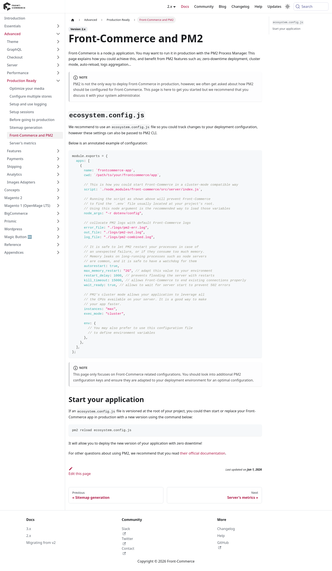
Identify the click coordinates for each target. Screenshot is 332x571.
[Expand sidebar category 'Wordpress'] (58, 229)
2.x (28, 535)
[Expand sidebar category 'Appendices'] (58, 252)
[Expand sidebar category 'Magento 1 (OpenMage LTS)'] (58, 205)
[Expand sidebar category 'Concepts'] (58, 190)
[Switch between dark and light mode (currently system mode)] (287, 6)
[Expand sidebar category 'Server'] (58, 65)
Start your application (287, 29)
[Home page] (73, 20)
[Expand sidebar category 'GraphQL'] (58, 49)
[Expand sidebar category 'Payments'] (58, 158)
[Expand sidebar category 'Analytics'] (58, 174)
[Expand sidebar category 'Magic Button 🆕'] (58, 236)
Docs (185, 6)
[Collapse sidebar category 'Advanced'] (58, 33)
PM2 (76, 84)
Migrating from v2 (41, 542)
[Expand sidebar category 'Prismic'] (58, 221)
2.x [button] (169, 6)
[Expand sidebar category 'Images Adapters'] (58, 182)
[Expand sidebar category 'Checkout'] (58, 57)
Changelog (241, 6)
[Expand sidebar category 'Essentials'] (58, 26)
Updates (274, 6)
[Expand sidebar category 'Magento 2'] (58, 197)
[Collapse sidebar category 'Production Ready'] (58, 80)
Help (258, 6)
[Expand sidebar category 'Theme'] (58, 41)
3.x (28, 528)
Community (204, 6)
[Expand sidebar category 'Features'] (58, 150)
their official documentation (202, 453)
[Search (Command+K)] (311, 6)
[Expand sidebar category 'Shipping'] (58, 166)
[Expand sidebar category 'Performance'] (58, 72)
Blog (222, 6)
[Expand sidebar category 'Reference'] (58, 244)
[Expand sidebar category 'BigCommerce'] (58, 213)
